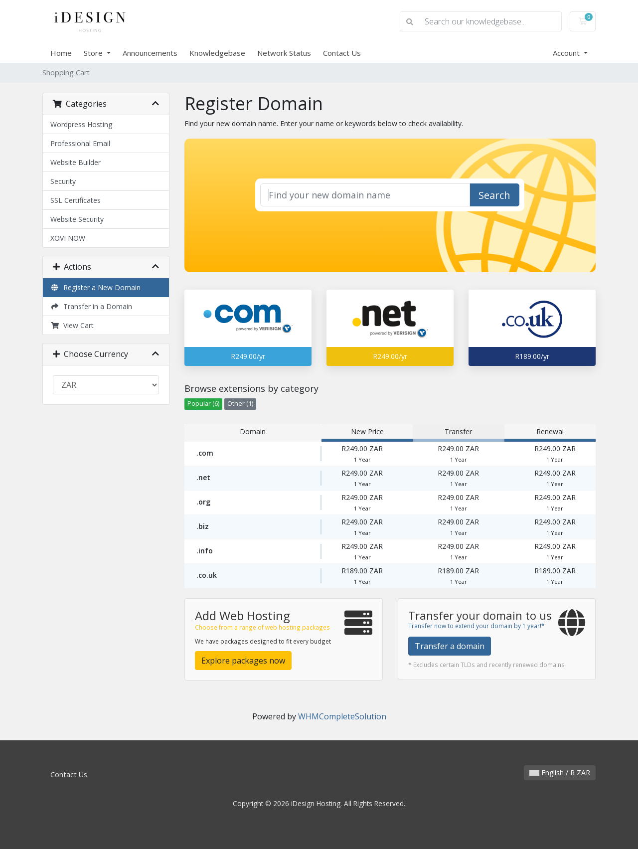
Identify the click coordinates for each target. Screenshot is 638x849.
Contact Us (342, 53)
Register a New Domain (95, 287)
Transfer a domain (449, 646)
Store (94, 53)
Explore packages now (243, 660)
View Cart (72, 325)
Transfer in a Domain (91, 306)
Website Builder (75, 162)
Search (494, 195)
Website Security (77, 219)
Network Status (284, 53)
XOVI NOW (67, 238)
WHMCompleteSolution (342, 716)
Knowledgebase (217, 53)
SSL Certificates (75, 200)
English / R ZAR (559, 772)
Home (61, 53)
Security (63, 181)
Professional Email (80, 143)
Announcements (150, 53)
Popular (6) (203, 403)
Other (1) (240, 403)
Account (567, 53)
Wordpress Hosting (81, 124)
